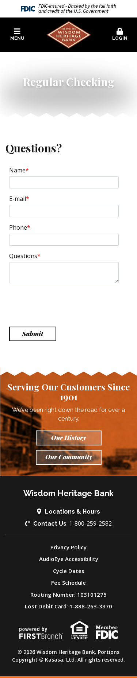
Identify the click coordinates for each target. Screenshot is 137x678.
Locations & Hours (72, 511)
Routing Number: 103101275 (68, 594)
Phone (18, 227)
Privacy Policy (68, 547)
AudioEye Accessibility (68, 558)
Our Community (68, 457)
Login (120, 34)
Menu (17, 34)
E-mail (17, 199)
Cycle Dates (68, 570)
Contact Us (49, 523)
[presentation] (64, 305)
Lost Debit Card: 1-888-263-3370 (68, 606)
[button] (17, 34)
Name (17, 170)
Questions (23, 256)
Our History (68, 437)
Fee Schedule (68, 582)
